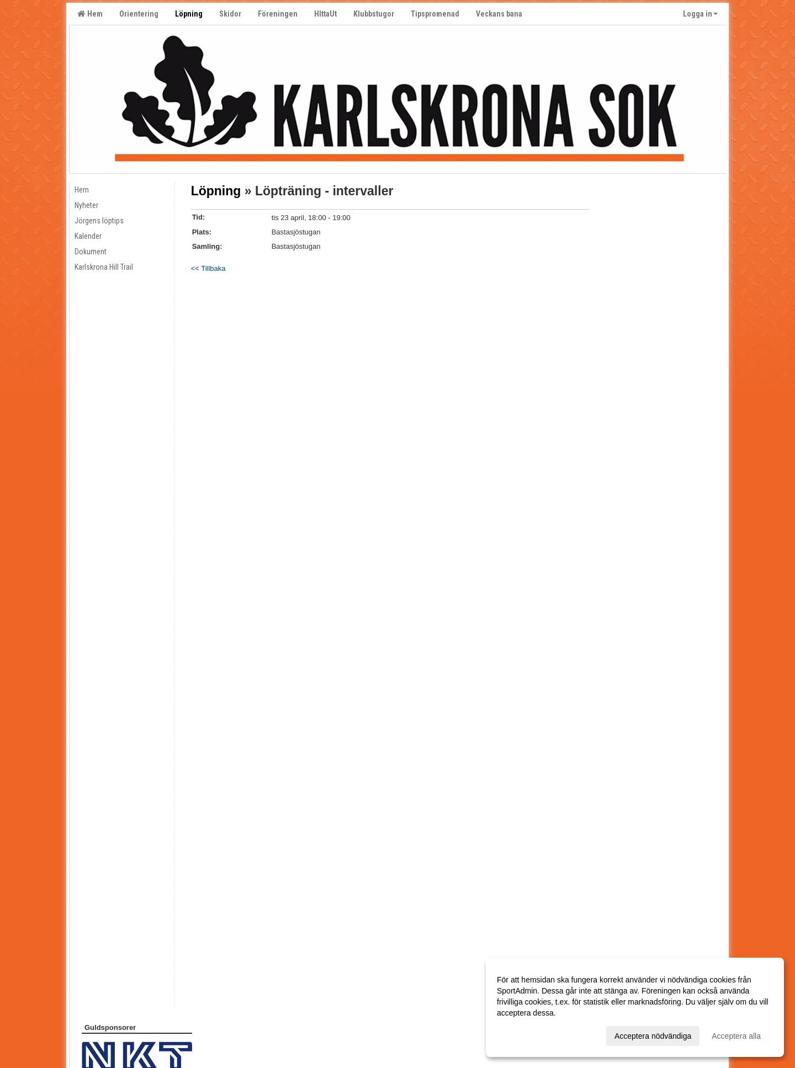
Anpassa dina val (526, 1034)
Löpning (216, 191)
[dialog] (635, 1007)
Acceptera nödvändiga (652, 1036)
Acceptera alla (736, 1036)
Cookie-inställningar (108, 1036)
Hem (90, 13)
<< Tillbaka (208, 268)
